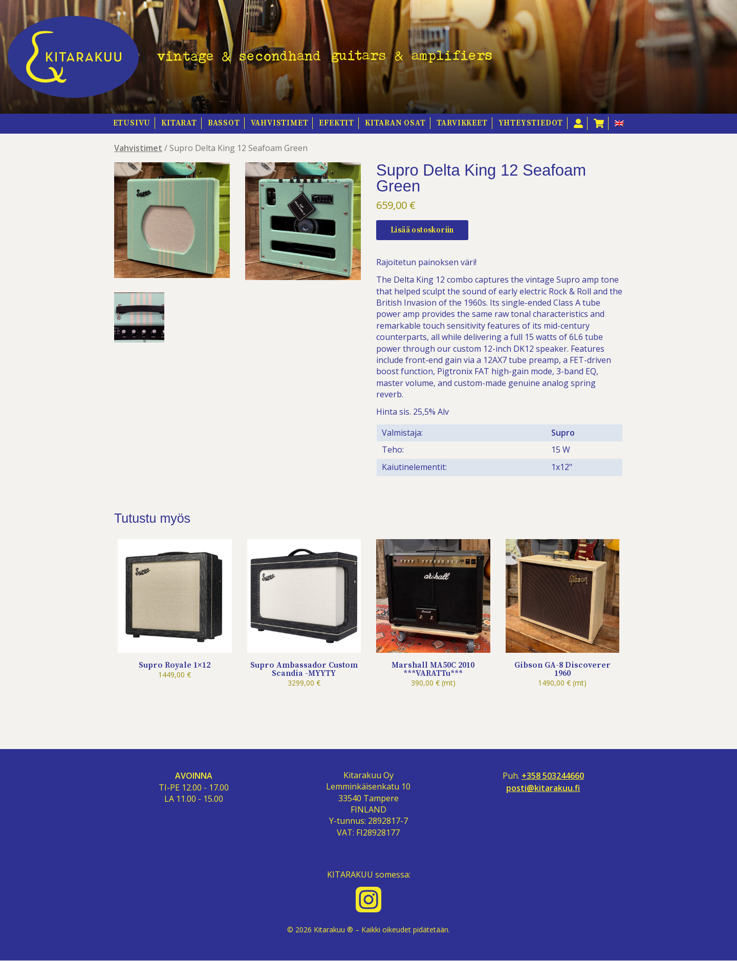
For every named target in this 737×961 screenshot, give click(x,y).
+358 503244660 (553, 776)
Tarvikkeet (462, 123)
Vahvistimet (280, 123)
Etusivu (132, 123)
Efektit (336, 123)
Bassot (224, 123)
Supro (563, 432)
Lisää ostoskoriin (422, 230)
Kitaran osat (395, 123)
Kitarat (179, 123)
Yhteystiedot (530, 123)
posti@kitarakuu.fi (543, 788)
